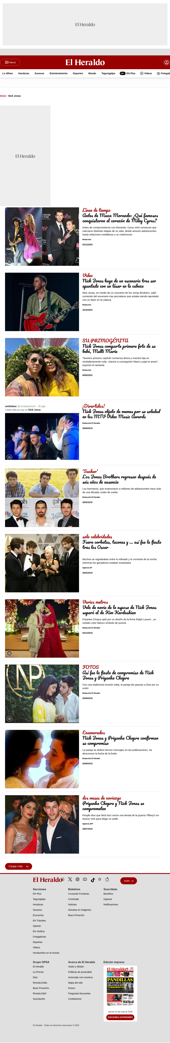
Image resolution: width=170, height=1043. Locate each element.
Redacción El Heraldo (91, 423)
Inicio (3, 96)
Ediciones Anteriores (120, 1017)
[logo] (40, 880)
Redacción (86, 240)
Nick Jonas (14, 96)
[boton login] (166, 62)
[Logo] (85, 62)
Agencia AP (87, 568)
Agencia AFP (87, 824)
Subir (129, 881)
